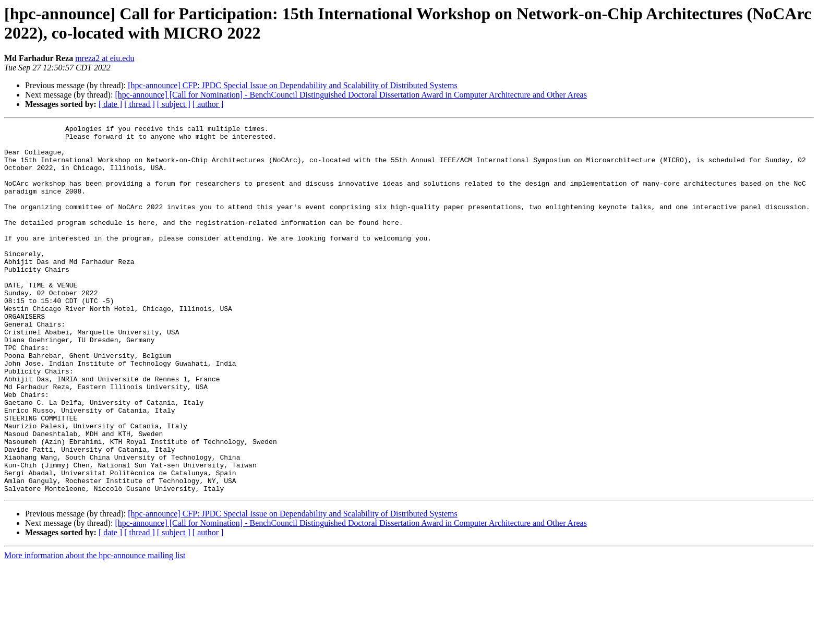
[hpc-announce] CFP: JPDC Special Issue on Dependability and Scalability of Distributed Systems (292, 85)
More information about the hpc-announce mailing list (94, 628)
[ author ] (208, 104)
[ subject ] (173, 104)
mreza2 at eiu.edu (104, 58)
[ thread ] (139, 104)
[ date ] (110, 104)
